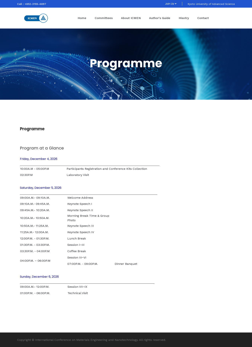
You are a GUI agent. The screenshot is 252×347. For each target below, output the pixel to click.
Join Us (170, 4)
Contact (203, 18)
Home (82, 18)
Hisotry (184, 18)
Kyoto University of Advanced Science (211, 3)
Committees (104, 18)
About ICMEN (131, 18)
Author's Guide (159, 18)
